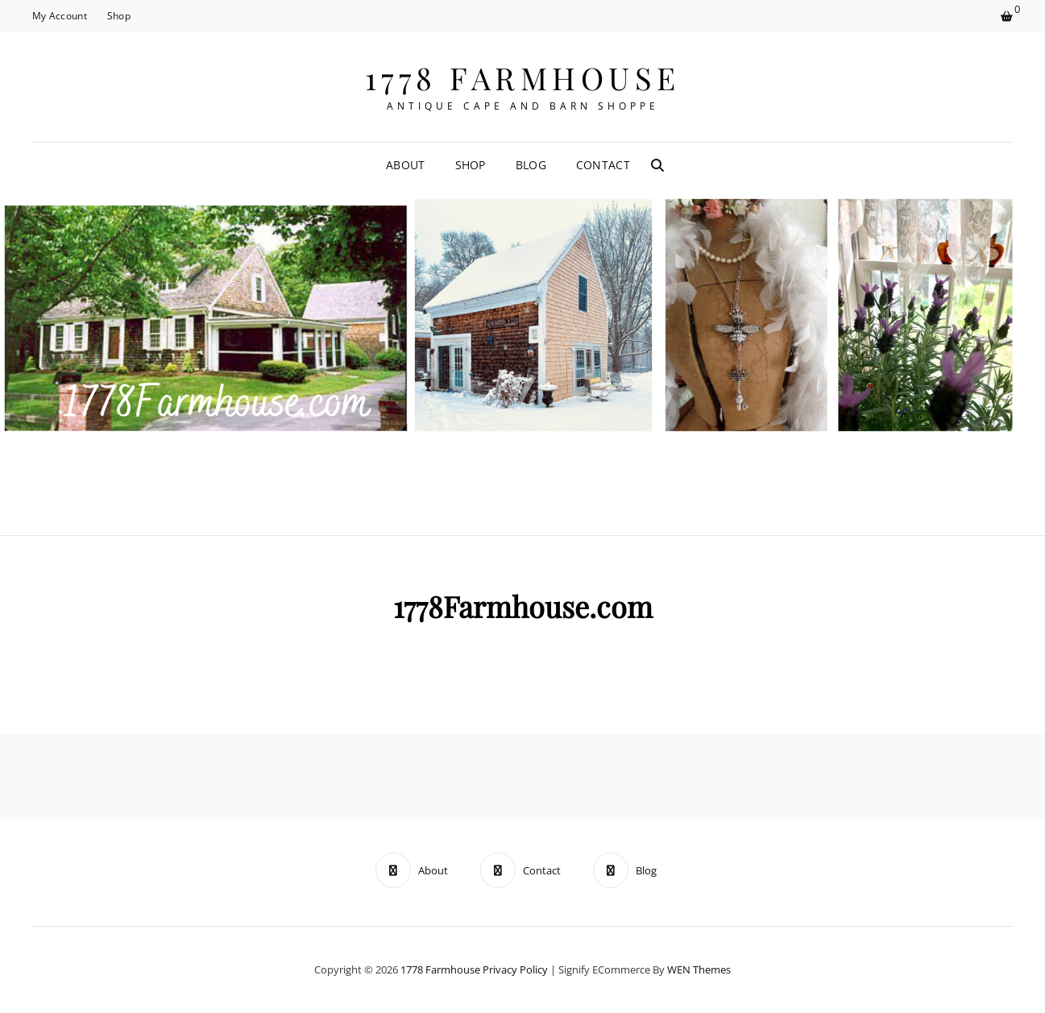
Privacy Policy (515, 969)
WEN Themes (699, 969)
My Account (59, 16)
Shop (119, 16)
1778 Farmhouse (523, 77)
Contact (603, 164)
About (405, 164)
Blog (531, 164)
